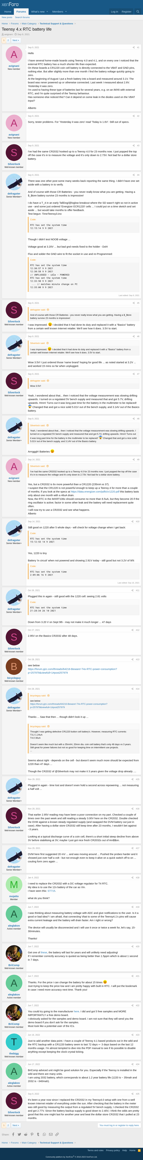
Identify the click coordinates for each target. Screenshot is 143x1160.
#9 (138, 459)
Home (7, 11)
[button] (47, 11)
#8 (138, 419)
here (76, 1011)
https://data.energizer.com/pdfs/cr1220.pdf (95, 491)
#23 (137, 1035)
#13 (137, 659)
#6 (138, 336)
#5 (138, 303)
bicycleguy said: (38, 695)
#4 (138, 175)
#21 (137, 976)
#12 (137, 630)
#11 (137, 590)
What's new (38, 11)
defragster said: (38, 309)
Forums (21, 11)
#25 (137, 1094)
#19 (137, 907)
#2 (138, 116)
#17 (137, 848)
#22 (137, 1005)
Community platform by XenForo (71, 1157)
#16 (137, 809)
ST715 (51, 890)
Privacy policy (113, 1150)
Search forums (22, 17)
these (44, 952)
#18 (137, 877)
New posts (7, 17)
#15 (137, 779)
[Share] (134, 48)
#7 (138, 374)
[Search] (138, 11)
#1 (138, 47)
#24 (137, 1064)
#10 (137, 521)
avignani (8, 34)
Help (124, 1150)
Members (57, 11)
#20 (137, 946)
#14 (137, 689)
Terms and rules (95, 1150)
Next (15, 40)
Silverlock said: (37, 343)
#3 (138, 145)
